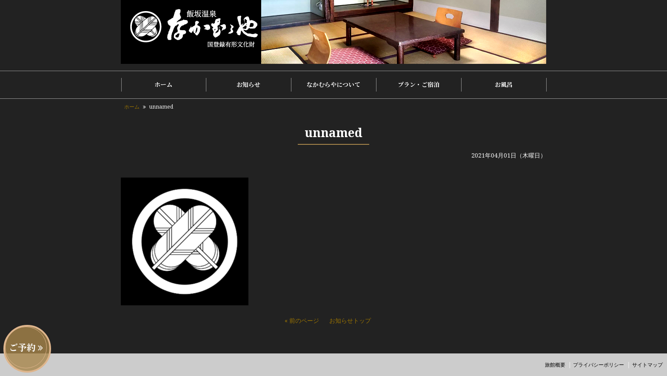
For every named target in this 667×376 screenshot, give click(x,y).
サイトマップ (647, 364)
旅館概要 (555, 364)
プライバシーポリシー (598, 364)
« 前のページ (302, 320)
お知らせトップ (350, 320)
